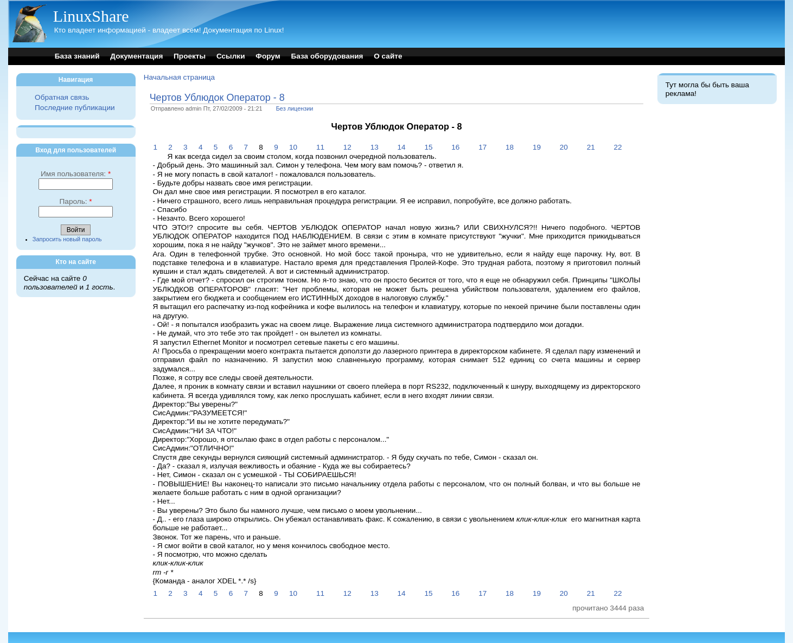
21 (591, 147)
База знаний (77, 56)
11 (320, 147)
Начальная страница (179, 77)
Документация (136, 56)
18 (510, 147)
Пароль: (76, 201)
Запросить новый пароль (67, 239)
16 (455, 147)
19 (537, 147)
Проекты (190, 56)
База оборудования (327, 56)
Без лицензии (295, 108)
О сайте (388, 56)
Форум (267, 56)
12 (347, 147)
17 (482, 147)
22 (618, 147)
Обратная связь (62, 97)
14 (402, 147)
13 (374, 147)
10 (293, 147)
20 (564, 147)
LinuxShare (91, 16)
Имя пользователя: (76, 174)
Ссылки (230, 56)
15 (428, 147)
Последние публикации (74, 108)
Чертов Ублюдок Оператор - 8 (217, 97)
